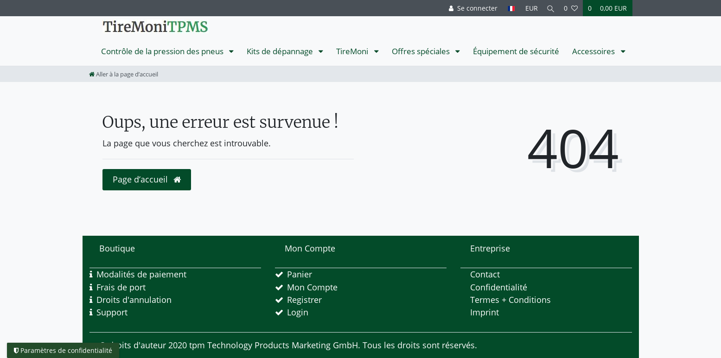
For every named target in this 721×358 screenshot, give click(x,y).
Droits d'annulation (134, 299)
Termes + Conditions (510, 299)
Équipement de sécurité (516, 51)
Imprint (484, 312)
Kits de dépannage (281, 51)
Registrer (304, 299)
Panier (299, 274)
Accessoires (594, 51)
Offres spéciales (422, 51)
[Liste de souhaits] (571, 8)
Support (112, 312)
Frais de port (121, 287)
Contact (485, 274)
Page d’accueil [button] (147, 179)
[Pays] (508, 8)
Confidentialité (498, 287)
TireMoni (353, 51)
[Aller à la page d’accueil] (123, 74)
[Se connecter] (470, 8)
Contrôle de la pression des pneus (163, 51)
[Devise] (528, 8)
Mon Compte (312, 287)
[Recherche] (549, 8)
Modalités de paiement (141, 274)
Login (297, 312)
